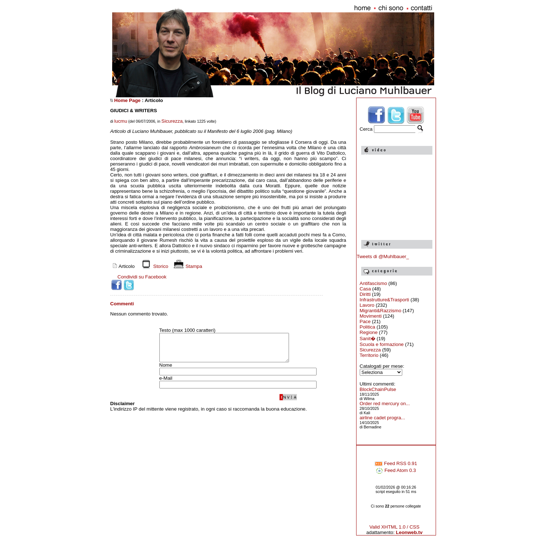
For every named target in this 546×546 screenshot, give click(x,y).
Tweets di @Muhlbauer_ (383, 256)
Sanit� (367, 338)
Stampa (186, 266)
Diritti (365, 294)
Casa (365, 289)
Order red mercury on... (385, 403)
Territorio (369, 355)
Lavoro (367, 305)
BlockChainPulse (378, 389)
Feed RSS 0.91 (396, 463)
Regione (369, 332)
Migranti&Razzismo (381, 310)
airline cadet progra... (382, 417)
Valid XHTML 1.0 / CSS (395, 527)
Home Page (127, 100)
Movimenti (371, 316)
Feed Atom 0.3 (396, 470)
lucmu (120, 121)
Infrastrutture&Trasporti (385, 299)
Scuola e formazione (382, 344)
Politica (367, 327)
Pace (365, 321)
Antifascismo (373, 283)
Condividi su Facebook (142, 277)
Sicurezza (172, 121)
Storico (153, 266)
